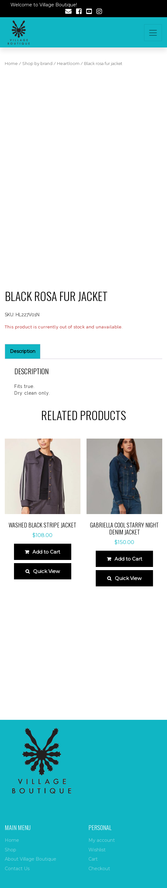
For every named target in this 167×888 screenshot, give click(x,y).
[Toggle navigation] (153, 32)
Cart (93, 859)
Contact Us (17, 868)
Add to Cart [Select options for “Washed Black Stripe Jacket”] (46, 552)
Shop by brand (37, 63)
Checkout (99, 868)
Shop (10, 850)
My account (101, 840)
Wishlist (97, 850)
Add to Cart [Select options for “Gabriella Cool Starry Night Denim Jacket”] (128, 559)
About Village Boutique (30, 859)
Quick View (46, 571)
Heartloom (68, 63)
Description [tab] (22, 351)
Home (11, 63)
